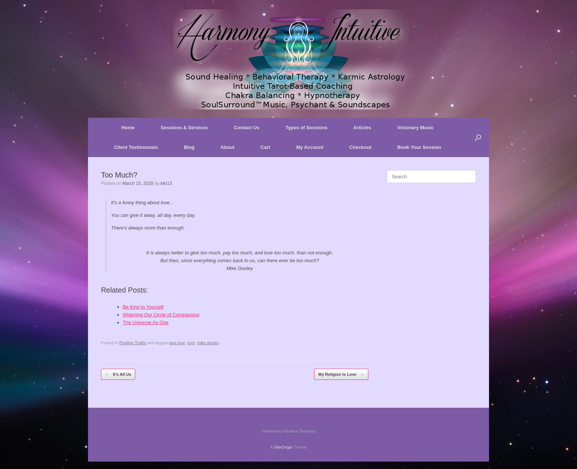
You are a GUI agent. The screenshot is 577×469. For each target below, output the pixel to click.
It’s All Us (118, 374)
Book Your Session (419, 147)
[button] (478, 137)
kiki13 (166, 183)
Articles (362, 127)
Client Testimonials (136, 147)
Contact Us (247, 127)
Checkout (360, 147)
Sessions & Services (184, 127)
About (228, 147)
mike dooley (208, 343)
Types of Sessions (306, 127)
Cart (265, 147)
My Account (309, 147)
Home (128, 127)
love (191, 343)
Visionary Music (415, 127)
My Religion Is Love (341, 374)
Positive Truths (132, 343)
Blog (189, 147)
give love (177, 343)
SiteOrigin (283, 447)
